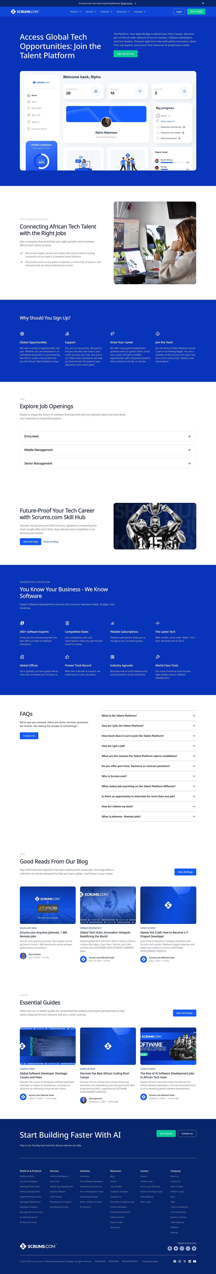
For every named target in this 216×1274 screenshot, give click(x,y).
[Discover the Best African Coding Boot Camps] (108, 1066)
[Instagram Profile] (179, 1261)
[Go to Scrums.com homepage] (38, 1245)
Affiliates (174, 1227)
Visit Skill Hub (30, 541)
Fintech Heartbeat (118, 1207)
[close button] (203, 3)
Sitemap (174, 1232)
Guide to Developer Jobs (151, 1191)
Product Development (30, 1191)
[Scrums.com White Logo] (31, 11)
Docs (173, 1196)
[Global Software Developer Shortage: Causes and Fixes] (48, 1064)
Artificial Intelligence (59, 1176)
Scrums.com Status (150, 1261)
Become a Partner (179, 1217)
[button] (76, 11)
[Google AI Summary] (176, 1248)
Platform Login (177, 1191)
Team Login (145, 1202)
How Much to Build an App (122, 1202)
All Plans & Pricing (28, 1222)
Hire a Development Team (92, 1191)
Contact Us (29, 735)
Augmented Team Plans (30, 1196)
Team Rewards (146, 1196)
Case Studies (116, 1186)
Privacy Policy (100, 1261)
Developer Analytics (29, 1207)
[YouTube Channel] (194, 1261)
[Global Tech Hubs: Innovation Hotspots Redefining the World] (108, 924)
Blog (112, 1176)
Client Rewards (177, 1222)
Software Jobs (146, 1181)
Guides (113, 1181)
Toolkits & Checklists (119, 1191)
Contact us (187, 1133)
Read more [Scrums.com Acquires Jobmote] (126, 3)
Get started (166, 1133)
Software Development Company (59, 1261)
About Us (175, 1176)
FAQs (173, 1202)
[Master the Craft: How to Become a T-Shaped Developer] (168, 924)
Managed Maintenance (30, 1202)
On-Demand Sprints (29, 1217)
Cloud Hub (54, 1181)
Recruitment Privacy (130, 1261)
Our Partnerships (178, 1212)
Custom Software (57, 1191)
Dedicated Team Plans (30, 1186)
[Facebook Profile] (174, 1261)
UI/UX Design (56, 1196)
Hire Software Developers (91, 1181)
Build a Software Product (91, 1202)
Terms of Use (114, 1261)
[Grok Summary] (188, 1248)
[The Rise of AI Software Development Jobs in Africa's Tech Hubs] (168, 1064)
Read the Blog (50, 541)
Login (179, 11)
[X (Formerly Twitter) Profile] (184, 1261)
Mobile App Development (61, 1186)
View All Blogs (185, 872)
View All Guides (184, 1013)
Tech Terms (115, 1227)
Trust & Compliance (179, 1207)
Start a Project (177, 1186)
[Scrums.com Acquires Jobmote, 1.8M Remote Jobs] (48, 922)
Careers (143, 1176)
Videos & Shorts (117, 1217)
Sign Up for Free (125, 53)
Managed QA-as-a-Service (31, 1212)
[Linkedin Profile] (189, 1261)
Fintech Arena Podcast (120, 1212)
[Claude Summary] (194, 1248)
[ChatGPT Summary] (170, 1248)
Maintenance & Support (60, 1202)
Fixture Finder (116, 1222)
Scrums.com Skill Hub (150, 1186)
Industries (84, 1176)
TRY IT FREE (196, 11)
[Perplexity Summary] (182, 1248)
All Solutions (85, 1207)
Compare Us (115, 1196)
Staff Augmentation (89, 1196)
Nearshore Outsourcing (90, 1186)
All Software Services (59, 1207)
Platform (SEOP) (27, 1176)
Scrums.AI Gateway (28, 1181)
